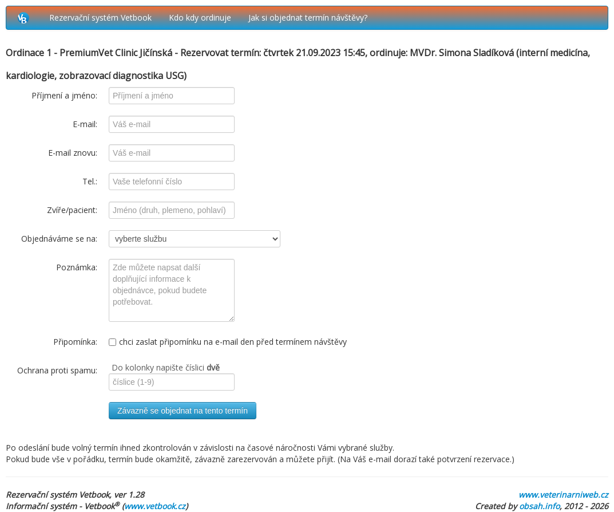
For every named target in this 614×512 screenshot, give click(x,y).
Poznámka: (76, 267)
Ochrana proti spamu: (57, 370)
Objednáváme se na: (59, 238)
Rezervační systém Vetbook (100, 17)
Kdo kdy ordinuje (200, 17)
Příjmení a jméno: (64, 95)
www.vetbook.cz (154, 506)
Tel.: (89, 181)
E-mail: (85, 124)
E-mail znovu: (72, 152)
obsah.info (539, 506)
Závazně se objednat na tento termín (182, 410)
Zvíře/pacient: (72, 209)
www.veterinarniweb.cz (563, 494)
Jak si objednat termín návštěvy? (307, 17)
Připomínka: (75, 341)
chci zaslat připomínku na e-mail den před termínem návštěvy (228, 341)
